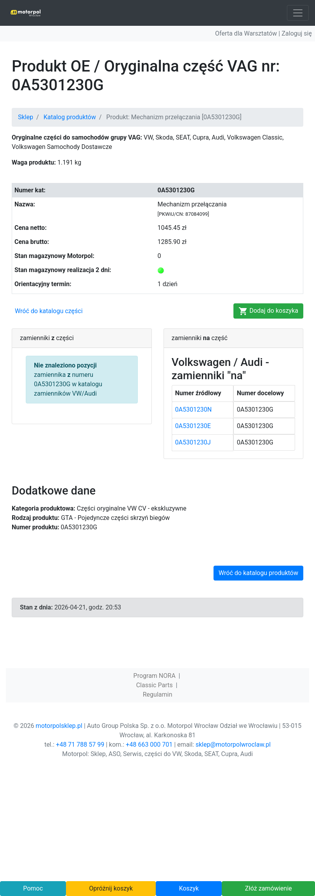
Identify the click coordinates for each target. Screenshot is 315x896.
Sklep (25, 117)
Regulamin (158, 694)
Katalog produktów (70, 117)
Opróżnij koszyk (111, 888)
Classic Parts (154, 685)
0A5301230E (193, 426)
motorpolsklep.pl (59, 725)
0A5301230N (193, 409)
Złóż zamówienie (268, 888)
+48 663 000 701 (149, 744)
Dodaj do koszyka (268, 311)
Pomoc (33, 888)
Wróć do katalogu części (49, 311)
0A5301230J (193, 442)
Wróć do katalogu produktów (258, 573)
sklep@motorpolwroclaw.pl (233, 744)
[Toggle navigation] (298, 13)
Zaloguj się (296, 33)
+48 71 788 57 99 (80, 744)
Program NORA (154, 675)
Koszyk (189, 888)
